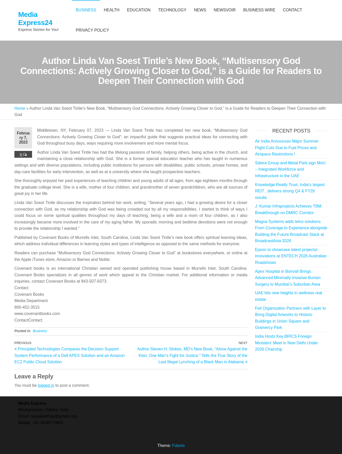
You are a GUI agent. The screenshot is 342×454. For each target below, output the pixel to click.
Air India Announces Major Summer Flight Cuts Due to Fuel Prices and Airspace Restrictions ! (287, 147)
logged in (46, 385)
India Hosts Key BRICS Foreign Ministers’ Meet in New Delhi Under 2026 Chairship (286, 342)
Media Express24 (35, 19)
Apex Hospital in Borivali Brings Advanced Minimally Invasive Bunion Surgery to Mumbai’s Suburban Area (288, 277)
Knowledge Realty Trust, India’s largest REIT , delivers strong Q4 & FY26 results (290, 191)
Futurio (178, 445)
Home (19, 108)
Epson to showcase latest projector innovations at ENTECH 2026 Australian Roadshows (291, 256)
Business (40, 331)
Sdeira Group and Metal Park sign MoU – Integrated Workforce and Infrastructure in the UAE (290, 169)
